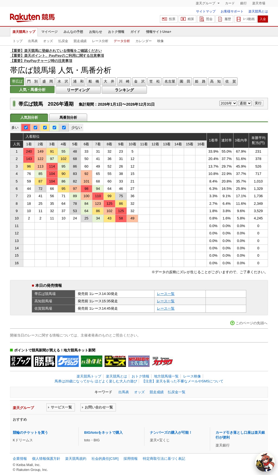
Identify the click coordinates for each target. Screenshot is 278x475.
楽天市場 (258, 3)
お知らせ (95, 32)
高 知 (215, 81)
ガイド (135, 32)
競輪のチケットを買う (30, 432)
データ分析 (122, 41)
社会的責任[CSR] (105, 459)
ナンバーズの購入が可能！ (171, 432)
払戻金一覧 (176, 392)
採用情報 (131, 459)
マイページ (49, 32)
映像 (160, 41)
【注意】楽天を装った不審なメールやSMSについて (182, 381)
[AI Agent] (265, 462)
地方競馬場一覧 (166, 376)
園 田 (185, 81)
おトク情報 (116, 32)
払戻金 (63, 41)
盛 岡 (47, 81)
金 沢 (139, 81)
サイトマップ (206, 11)
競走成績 (80, 41)
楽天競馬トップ (23, 32)
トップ (18, 41)
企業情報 (20, 459)
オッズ (48, 41)
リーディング (78, 90)
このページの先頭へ (251, 323)
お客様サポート (232, 11)
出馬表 (33, 41)
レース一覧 (166, 294)
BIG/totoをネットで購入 (103, 432)
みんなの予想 (73, 32)
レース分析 (100, 41)
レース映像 (192, 376)
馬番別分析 (68, 117)
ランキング (124, 90)
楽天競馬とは (258, 11)
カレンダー (143, 41)
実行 (258, 103)
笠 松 (154, 81)
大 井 (109, 81)
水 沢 (63, 81)
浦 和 (78, 81)
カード (230, 3)
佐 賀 (230, 81)
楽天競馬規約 (75, 459)
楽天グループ (206, 3)
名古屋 (170, 81)
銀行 (243, 3)
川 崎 (124, 81)
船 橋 (94, 81)
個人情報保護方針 (46, 459)
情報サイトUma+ (158, 32)
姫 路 (200, 81)
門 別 (32, 81)
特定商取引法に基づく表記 (164, 459)
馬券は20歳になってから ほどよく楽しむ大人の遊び (96, 381)
